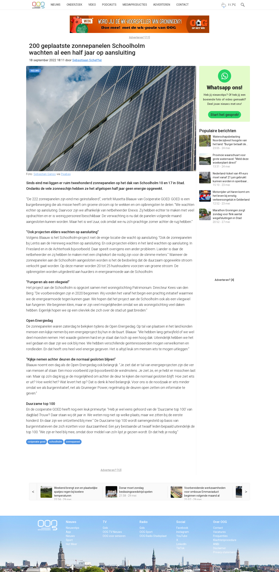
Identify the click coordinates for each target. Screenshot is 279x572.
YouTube (181, 535)
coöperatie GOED (36, 441)
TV (105, 522)
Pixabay (66, 174)
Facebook (182, 527)
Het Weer (71, 544)
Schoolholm (55, 441)
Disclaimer (219, 548)
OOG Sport (146, 531)
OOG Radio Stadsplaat (153, 535)
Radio (144, 522)
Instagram (182, 531)
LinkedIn (181, 544)
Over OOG (220, 522)
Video (92, 4)
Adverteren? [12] (111, 470)
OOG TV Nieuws (112, 531)
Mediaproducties (135, 4)
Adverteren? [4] (224, 279)
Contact (182, 4)
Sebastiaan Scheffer (87, 60)
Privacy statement (224, 552)
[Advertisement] (111, 457)
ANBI (216, 544)
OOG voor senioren (114, 535)
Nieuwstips (72, 527)
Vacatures (219, 531)
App (68, 531)
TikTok (180, 548)
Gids (105, 527)
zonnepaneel (73, 441)
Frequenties (220, 535)
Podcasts (109, 4)
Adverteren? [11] (139, 37)
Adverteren (161, 4)
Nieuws (55, 4)
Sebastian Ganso (45, 174)
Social (180, 522)
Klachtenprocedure (224, 540)
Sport (69, 540)
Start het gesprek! (224, 115)
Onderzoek (74, 4)
